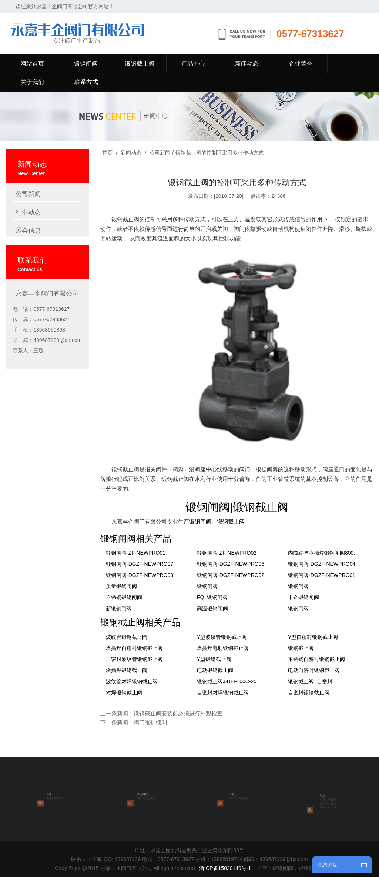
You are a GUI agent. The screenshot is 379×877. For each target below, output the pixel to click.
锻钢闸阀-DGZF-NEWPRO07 (139, 564)
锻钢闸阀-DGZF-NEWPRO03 (139, 575)
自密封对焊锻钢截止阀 (223, 692)
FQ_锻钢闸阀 (212, 597)
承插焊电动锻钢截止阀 (223, 648)
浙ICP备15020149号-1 (225, 868)
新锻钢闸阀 (119, 608)
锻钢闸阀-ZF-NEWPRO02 (226, 553)
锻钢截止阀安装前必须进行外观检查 (178, 713)
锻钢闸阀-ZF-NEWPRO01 (135, 553)
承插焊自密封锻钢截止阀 (134, 648)
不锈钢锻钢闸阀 (124, 597)
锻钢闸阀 (86, 63)
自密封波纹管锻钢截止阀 (134, 659)
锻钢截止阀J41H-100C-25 (226, 681)
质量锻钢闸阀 (121, 586)
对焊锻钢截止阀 (124, 692)
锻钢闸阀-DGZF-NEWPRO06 (230, 564)
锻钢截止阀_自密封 (310, 681)
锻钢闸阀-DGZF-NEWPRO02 (230, 575)
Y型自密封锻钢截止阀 (313, 637)
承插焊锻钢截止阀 (126, 670)
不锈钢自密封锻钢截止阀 (316, 659)
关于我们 (32, 82)
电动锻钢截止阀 (215, 670)
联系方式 (86, 82)
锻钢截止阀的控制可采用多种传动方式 (219, 153)
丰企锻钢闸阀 (303, 597)
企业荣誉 (300, 63)
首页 (107, 153)
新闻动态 (247, 63)
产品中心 (193, 63)
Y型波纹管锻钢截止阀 (222, 637)
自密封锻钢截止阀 (308, 692)
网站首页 (32, 63)
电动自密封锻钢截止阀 (314, 670)
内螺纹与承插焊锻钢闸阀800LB (324, 553)
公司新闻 (160, 153)
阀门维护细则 (150, 722)
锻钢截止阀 (139, 63)
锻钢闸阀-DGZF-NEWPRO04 (321, 564)
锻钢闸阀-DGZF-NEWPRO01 (321, 575)
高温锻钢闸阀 (212, 608)
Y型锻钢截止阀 (214, 659)
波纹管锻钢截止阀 (126, 637)
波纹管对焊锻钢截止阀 (132, 681)
